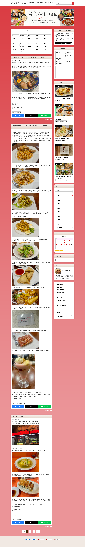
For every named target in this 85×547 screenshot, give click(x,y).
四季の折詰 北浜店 (60, 292)
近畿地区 (58, 195)
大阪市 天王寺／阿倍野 (68, 53)
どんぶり (22, 46)
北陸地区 (58, 216)
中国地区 (58, 211)
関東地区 (58, 200)
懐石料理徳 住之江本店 (61, 305)
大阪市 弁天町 (14, 112)
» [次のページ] (34, 531)
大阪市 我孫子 (58, 61)
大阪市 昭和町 (67, 61)
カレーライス (30, 38)
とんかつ (14, 46)
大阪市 (58, 190)
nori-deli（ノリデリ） (61, 300)
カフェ (13, 43)
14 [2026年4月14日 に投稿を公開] (59, 244)
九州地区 (58, 203)
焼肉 (37, 35)
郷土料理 (22, 49)
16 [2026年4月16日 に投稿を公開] (64, 244)
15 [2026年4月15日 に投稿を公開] (61, 244)
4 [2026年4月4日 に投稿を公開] (69, 240)
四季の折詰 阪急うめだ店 (61, 289)
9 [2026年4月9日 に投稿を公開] (64, 242)
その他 (24, 403)
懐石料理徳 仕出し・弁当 (61, 284)
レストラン (46, 41)
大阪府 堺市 (58, 52)
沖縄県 (58, 206)
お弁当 (45, 46)
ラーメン (45, 35)
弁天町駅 (21, 513)
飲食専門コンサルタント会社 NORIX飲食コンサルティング (65, 315)
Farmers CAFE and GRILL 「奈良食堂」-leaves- (64, 311)
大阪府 (58, 192)
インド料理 (30, 49)
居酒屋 (37, 41)
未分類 (21, 51)
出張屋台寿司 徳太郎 (61, 303)
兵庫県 (66, 59)
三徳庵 (58, 308)
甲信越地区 (59, 224)
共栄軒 (18, 416)
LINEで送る (44, 115)
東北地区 (58, 219)
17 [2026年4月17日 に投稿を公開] (66, 244)
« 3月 (59, 250)
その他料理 (14, 51)
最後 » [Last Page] (38, 531)
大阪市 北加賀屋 (59, 63)
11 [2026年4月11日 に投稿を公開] (69, 242)
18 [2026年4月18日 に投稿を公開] (69, 244)
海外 (57, 198)
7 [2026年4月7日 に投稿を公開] (59, 242)
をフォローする (65, 43)
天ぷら (45, 43)
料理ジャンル (59, 227)
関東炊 (37, 46)
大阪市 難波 (58, 55)
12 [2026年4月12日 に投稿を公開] (71, 242)
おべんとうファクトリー (61, 295)
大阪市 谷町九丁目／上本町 (59, 59)
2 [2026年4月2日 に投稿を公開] (64, 240)
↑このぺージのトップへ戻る (46, 119)
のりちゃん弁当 (60, 297)
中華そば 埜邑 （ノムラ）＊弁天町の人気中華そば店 (29, 57)
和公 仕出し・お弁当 (61, 287)
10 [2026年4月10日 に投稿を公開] (66, 242)
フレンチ (45, 38)
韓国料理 (14, 49)
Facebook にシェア (18, 115)
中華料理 (22, 35)
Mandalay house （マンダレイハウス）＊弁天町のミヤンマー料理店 (31, 126)
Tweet (31, 115)
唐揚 (37, 49)
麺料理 (29, 41)
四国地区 (58, 222)
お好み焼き (38, 38)
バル (29, 43)
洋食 (13, 41)
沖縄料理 (45, 49)
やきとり (22, 38)
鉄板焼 (29, 46)
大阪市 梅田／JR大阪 (68, 56)
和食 (29, 35)
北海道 (58, 214)
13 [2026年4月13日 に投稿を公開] (56, 244)
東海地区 (58, 208)
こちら (18, 100)
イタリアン (14, 38)
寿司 (13, 35)
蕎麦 (21, 41)
